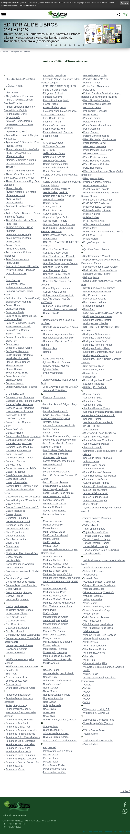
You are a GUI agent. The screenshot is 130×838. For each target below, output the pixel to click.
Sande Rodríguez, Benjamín (98, 422)
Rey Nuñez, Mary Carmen (97, 291)
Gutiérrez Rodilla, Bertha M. (57, 306)
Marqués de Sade (52, 556)
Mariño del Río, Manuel (55, 535)
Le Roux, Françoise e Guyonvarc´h (61, 436)
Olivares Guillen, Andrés (56, 733)
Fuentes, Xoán (51, 135)
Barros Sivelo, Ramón (17, 330)
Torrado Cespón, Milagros (96, 535)
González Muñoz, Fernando (57, 259)
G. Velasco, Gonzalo (54, 146)
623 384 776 (17, 824)
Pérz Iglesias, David (93, 178)
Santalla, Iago (90, 429)
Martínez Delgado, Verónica (57, 574)
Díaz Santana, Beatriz (17, 627)
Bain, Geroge (13, 280)
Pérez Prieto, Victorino (95, 157)
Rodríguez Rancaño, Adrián (97, 344)
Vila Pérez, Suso (92, 620)
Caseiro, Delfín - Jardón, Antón (22, 486)
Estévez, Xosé (13, 684)
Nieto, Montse (50, 691)
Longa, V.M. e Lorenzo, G (56, 471)
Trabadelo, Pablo (92, 553)
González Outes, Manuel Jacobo (60, 263)
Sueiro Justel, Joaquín (95, 500)
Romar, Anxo (90, 373)
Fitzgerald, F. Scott (53, 93)
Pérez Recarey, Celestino (96, 160)
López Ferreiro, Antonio (55, 482)
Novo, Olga (49, 712)
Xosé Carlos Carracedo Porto (98, 719)
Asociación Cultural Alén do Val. (22, 266)
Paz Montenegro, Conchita (97, 104)
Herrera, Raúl (50, 348)
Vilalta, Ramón (91, 631)
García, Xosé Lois (52, 206)
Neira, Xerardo (51, 687)
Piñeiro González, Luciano (97, 206)
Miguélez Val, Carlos (54, 631)
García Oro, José (52, 171)
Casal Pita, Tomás (15, 471)
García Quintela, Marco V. (56, 188)
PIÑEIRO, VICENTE (94, 221)
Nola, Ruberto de (52, 705)
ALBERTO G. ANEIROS (18, 153)
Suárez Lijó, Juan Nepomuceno (99, 486)
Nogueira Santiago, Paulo (56, 694)
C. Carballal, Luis (15, 393)
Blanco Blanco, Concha (18, 362)
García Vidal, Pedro (53, 199)
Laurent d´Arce (51, 432)
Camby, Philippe (14, 432)
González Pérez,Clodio (55, 270)
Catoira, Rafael (13, 514)
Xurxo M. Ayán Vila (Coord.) (98, 723)
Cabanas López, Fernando (20, 397)
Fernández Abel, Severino (19, 719)
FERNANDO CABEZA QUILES (59, 86)
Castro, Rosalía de (15, 510)
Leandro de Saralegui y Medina (59, 439)
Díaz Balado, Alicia (16, 620)
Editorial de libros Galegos (31, 27)
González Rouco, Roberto (56, 274)
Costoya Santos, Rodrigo (19, 592)
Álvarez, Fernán (14, 188)
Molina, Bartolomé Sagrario (57, 641)
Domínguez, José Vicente (19, 645)
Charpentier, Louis (15, 535)
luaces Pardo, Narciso (54, 510)
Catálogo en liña (16, 52)
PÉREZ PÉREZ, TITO (94, 153)
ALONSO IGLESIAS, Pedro (20, 79)
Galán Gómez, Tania (54, 153)
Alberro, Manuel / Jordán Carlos (22, 149)
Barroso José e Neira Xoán (20, 337)
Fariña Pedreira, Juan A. (18, 709)
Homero (47, 352)
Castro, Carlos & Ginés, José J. (22, 507)
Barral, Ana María (15, 312)
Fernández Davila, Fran (18, 726)
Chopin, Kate (12, 542)
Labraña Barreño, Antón (55, 411)
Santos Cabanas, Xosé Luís (98, 440)
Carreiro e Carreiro (16, 461)
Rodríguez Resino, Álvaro (96, 348)
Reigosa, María (91, 277)
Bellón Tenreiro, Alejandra (19, 355)
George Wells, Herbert (55, 220)
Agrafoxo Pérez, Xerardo (19, 121)
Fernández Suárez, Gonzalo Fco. (23, 762)
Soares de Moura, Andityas (97, 458)
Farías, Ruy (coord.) (16, 705)
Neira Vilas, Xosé (52, 684)
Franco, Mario (50, 104)
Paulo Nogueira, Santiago (96, 100)
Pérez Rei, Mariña (92, 167)
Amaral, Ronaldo (14, 202)
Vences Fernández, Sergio (97, 606)
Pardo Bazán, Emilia (54, 765)
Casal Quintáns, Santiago (19, 475)
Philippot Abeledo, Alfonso (97, 182)
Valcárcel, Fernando (93, 571)
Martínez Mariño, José (55, 595)
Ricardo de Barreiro (93, 305)
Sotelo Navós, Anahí (94, 465)
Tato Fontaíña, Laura (94, 528)
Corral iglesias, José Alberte (20, 581)
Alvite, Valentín (13, 199)
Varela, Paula (90, 574)
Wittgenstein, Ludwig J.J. (96, 709)
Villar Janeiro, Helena (94, 645)
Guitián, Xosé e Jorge (54, 291)
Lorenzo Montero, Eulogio (56, 496)
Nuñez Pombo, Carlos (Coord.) (59, 719)
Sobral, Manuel (91, 461)
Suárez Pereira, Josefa (95, 490)
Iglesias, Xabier (51, 369)
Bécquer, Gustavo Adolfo (19, 347)
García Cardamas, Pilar (55, 164)
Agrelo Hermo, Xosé (16, 131)
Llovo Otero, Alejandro (55, 457)
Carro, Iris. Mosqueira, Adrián (21, 468)
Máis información (28, 6)
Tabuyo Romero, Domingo (97, 518)
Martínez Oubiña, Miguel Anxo (59, 602)
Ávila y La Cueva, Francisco (20, 270)
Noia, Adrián (49, 702)
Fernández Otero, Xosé (18, 748)
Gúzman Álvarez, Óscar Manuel (60, 309)
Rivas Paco (89, 309)
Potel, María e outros (94, 235)
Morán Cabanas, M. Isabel (57, 656)
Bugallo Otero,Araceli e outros (21, 386)
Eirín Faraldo (12, 670)
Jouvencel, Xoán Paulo (55, 390)
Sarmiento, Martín (92, 447)
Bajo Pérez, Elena (15, 284)
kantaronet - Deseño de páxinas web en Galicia (112, 832)
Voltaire (87, 684)
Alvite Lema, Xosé (15, 195)
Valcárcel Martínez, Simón (97, 567)
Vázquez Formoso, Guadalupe (99, 581)
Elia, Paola (11, 673)
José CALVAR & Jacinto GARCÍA (60, 386)
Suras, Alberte (90, 504)
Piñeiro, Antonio (91, 213)
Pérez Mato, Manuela (94, 146)
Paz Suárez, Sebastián (95, 111)
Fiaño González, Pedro (55, 89)
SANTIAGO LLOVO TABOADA (99, 433)
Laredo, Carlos (51, 429)
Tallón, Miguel (90, 525)
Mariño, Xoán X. (51, 542)
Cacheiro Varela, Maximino (20, 408)
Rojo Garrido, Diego (93, 366)
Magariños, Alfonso (53, 521)
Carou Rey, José (14, 454)
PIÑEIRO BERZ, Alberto (96, 203)
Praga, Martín (90, 238)
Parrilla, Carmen (91, 82)
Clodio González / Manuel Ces (22, 553)
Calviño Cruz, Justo (16, 415)
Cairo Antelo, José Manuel (19, 411)
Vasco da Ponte (91, 578)
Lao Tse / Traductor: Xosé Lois (59, 425)
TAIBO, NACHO (91, 521)
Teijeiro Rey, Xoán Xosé (95, 532)
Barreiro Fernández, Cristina (21, 323)
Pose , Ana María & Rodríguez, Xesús (103, 231)
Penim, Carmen (91, 128)
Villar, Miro (88, 656)
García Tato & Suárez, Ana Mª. (59, 196)
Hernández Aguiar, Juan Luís (58, 334)
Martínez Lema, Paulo (54, 592)
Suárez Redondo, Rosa (95, 497)
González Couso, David (55, 252)
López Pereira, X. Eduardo (57, 485)
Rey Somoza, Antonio (94, 298)
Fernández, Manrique (54, 75)
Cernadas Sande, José (18, 521)
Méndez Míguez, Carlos (55, 617)
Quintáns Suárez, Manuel (96, 249)
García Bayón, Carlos (54, 160)
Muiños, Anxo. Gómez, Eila (57, 659)
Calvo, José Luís (14, 429)
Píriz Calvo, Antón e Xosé (96, 224)
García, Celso (50, 203)
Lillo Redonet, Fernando (55, 454)
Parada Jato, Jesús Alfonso (57, 751)
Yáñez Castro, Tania (94, 730)
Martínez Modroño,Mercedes (58, 599)
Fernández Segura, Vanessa (21, 758)
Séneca (87, 454)
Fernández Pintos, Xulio (18, 751)
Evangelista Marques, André (20, 687)
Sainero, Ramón (91, 394)
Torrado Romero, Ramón (96, 543)
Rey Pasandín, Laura (94, 295)
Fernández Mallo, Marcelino (20, 741)
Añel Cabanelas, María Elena (21, 220)
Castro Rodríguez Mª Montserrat (23, 496)
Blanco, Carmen (14, 365)
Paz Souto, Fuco (92, 107)
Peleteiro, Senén (92, 121)
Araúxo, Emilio (13, 241)
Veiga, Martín (90, 603)
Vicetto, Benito (91, 613)
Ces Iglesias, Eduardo (17, 528)
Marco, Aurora (50, 528)
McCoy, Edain (50, 613)
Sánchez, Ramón (92, 419)
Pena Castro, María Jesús (97, 125)
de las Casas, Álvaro (16, 613)
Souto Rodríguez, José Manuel (99, 475)
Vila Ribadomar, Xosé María (98, 624)
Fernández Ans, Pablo (17, 723)
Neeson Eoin (50, 677)
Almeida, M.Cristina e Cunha (21, 160)
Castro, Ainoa (13, 503)
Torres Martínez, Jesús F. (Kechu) (101, 550)
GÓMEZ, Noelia (14, 85)
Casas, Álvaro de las (16, 482)
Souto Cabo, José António (97, 472)
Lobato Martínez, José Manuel (59, 461)
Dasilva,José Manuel (17, 606)
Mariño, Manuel (51, 538)
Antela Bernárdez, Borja (18, 234)
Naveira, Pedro (51, 670)
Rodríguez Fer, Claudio (95, 323)
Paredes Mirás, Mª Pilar (95, 79)
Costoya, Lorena (14, 596)
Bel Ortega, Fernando (17, 351)
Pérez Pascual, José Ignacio (98, 150)
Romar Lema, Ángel (93, 369)
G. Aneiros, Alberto (53, 142)
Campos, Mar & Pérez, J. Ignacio (23, 436)
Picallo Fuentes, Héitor (95, 185)
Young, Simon (90, 733)
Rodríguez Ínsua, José (95, 341)
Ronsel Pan (89, 376)
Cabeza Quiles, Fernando (19, 404)
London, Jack (50, 468)
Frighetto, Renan (52, 121)
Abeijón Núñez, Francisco (19, 96)
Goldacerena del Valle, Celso (58, 235)
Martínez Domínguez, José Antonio (61, 578)
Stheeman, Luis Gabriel (95, 479)
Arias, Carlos (12, 262)
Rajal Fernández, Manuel (96, 256)
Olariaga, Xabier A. (53, 730)
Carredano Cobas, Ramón (19, 457)
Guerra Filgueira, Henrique (57, 288)
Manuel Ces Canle (53, 524)
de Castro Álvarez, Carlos (19, 610)
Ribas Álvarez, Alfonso (95, 302)
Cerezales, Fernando (17, 518)
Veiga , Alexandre (92, 599)
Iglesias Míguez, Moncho (56, 365)
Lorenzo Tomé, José (53, 500)
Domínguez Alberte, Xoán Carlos (23, 634)
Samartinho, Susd (92, 397)
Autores (27, 52)
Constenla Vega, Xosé (17, 578)
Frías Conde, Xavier (53, 118)
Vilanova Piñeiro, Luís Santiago (99, 635)
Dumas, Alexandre (15, 652)
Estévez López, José (17, 677)
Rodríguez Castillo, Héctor (97, 320)
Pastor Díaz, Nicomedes (96, 86)
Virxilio (86, 670)
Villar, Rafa (89, 659)
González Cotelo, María (55, 249)
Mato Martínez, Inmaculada (57, 606)
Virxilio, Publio (90, 674)
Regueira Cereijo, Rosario (97, 273)
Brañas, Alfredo (14, 379)
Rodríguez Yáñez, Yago (95, 355)
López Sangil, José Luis (55, 489)
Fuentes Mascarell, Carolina (58, 132)
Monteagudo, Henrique (55, 648)
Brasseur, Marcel (15, 383)
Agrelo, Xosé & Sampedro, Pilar (22, 142)
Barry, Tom (11, 340)
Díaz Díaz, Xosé (14, 624)
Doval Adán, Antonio (16, 649)
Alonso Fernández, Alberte (20, 170)
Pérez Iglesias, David (94, 143)
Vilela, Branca (90, 642)
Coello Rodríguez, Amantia (20, 564)
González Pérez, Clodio (55, 267)
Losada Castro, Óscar (54, 503)
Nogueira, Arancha (53, 698)
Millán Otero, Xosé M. (54, 634)
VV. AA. (87, 688)
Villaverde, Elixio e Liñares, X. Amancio (103, 667)
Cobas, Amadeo (14, 557)
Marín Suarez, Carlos (54, 531)
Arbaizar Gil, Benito (16, 248)
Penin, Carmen (91, 132)
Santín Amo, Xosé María (96, 436)
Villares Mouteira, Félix (95, 663)
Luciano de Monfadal (54, 514)
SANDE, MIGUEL (92, 426)
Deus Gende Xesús (16, 617)
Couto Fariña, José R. (17, 599)
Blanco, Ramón (14, 369)
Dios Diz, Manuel (15, 631)
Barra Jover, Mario (15, 308)
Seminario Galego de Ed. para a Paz (102, 450)
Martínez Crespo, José (55, 570)
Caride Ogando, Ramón (18, 450)
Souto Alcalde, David (94, 468)
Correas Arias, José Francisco (21, 585)
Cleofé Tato (12, 549)
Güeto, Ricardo (51, 313)
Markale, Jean (50, 546)
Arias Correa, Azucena (17, 259)
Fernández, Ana (14, 765)
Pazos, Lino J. (90, 114)
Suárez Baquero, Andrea (96, 482)
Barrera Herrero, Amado (18, 326)
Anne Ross (11, 223)
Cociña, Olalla (13, 560)
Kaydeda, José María (54, 397)
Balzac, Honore (14, 305)
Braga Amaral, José (16, 376)
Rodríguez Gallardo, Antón (97, 334)
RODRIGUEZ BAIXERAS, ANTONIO (102, 312)
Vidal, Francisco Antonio (96, 617)
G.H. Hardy (49, 149)
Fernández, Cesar (15, 769)
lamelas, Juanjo (51, 422)
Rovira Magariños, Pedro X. (97, 380)
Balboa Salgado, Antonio (19, 287)
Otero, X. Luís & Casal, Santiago (60, 740)
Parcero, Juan (50, 754)
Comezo (5, 52)
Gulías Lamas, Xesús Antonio (58, 295)
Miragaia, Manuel (52, 638)
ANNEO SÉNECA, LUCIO (19, 227)
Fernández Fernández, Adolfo (21, 730)
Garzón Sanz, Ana (52, 213)
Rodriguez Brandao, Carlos (97, 316)
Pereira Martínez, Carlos (96, 135)
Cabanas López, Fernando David (23, 400)
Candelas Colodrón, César (20, 440)
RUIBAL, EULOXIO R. (95, 387)
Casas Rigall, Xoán (16, 479)
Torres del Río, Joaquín (95, 546)
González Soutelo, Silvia (56, 277)
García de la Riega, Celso (56, 167)
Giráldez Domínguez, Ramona (59, 224)
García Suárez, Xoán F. (55, 192)
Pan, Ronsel (49, 747)
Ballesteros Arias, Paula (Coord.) (23, 298)
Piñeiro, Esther (91, 217)
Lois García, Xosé (52, 464)
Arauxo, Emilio (13, 245)
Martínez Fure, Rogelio (55, 588)
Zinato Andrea (90, 744)
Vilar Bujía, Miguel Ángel (96, 638)
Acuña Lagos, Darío (16, 113)
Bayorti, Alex (12, 344)
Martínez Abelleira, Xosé (56, 560)
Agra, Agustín (13, 117)
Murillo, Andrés (51, 663)
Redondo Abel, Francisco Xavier (100, 270)
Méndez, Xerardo (52, 627)
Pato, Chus (89, 89)
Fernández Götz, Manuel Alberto (23, 737)
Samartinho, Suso (92, 401)
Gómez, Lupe (50, 238)
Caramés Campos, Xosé (19, 443)
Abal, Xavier (12, 92)
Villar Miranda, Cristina (95, 649)
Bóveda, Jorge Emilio (17, 372)
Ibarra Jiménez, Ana (53, 358)
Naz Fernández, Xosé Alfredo (58, 673)
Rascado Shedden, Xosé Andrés (100, 266)
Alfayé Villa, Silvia (15, 156)
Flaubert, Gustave (52, 96)
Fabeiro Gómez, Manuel (18, 694)
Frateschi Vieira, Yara (54, 107)
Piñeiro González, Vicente (97, 210)
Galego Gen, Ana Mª (54, 157)
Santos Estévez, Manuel (96, 443)
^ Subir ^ (125, 791)
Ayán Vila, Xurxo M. (16, 273)
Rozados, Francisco (93, 383)
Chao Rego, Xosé (15, 532)
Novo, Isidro (49, 709)
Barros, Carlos (13, 333)
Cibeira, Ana (12, 546)
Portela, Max (90, 228)
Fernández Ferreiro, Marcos (20, 733)
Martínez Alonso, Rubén (55, 563)
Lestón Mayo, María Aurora (57, 450)
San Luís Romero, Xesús (96, 408)
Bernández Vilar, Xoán (17, 358)
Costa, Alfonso (13, 588)
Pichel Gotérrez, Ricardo (96, 189)
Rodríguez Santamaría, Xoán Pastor (102, 352)
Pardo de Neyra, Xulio (54, 768)
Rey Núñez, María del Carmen (99, 288)
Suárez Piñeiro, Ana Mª (95, 493)
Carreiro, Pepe (13, 464)
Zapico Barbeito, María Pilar (98, 740)
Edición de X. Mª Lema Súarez (22, 666)
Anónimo (10, 231)
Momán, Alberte (51, 645)
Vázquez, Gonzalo (93, 596)
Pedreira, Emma (91, 118)
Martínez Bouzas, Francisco (58, 567)
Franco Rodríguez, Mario (56, 100)
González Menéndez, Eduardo (59, 256)
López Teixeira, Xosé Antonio (58, 493)
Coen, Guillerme (14, 567)
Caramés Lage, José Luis (19, 447)
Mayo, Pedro (50, 609)
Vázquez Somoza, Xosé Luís (98, 592)
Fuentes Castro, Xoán (54, 125)
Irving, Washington (53, 372)
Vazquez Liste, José (93, 588)
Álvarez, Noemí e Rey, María (21, 192)
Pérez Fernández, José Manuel (99, 139)
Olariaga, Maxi (50, 726)
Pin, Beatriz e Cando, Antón (97, 199)
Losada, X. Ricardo (53, 507)
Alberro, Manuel (14, 145)
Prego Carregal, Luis (94, 242)
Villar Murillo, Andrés (94, 652)
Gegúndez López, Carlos (56, 217)
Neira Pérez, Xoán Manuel (57, 680)
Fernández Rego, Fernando (20, 755)
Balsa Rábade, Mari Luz (18, 301)
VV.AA (86, 691)
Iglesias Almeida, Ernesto (56, 362)
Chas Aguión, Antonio (17, 539)
